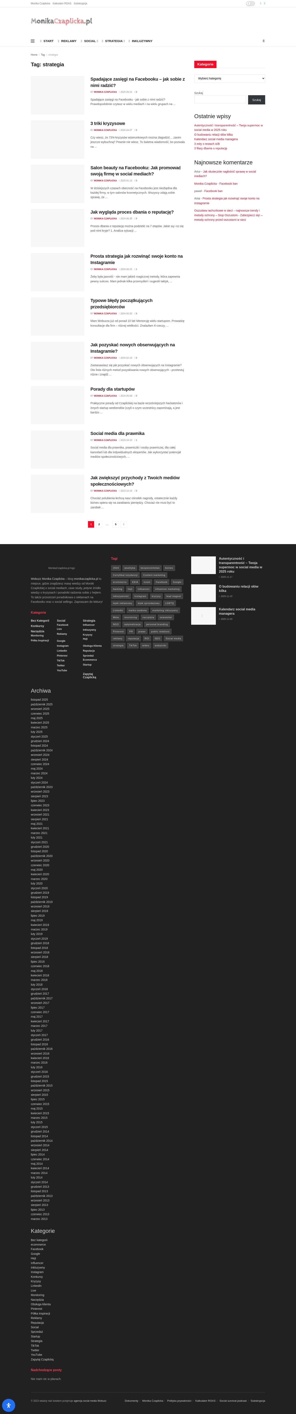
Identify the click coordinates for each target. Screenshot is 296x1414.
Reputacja (89, 650)
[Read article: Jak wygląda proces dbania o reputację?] (57, 228)
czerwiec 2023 (40, 805)
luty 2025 (37, 731)
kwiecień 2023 (40, 810)
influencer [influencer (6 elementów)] (144, 589)
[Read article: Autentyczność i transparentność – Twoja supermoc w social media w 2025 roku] (203, 565)
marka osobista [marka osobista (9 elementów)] (138, 610)
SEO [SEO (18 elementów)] (157, 638)
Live (59, 629)
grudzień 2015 (40, 1076)
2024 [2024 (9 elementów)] (116, 568)
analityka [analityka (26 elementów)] (129, 568)
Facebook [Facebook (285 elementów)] (161, 582)
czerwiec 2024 (40, 764)
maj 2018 (37, 970)
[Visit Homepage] (61, 21)
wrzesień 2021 (40, 814)
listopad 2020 (39, 851)
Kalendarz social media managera (216, 139)
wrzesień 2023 (40, 791)
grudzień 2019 (40, 892)
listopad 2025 (39, 699)
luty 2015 (37, 1122)
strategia (53, 54)
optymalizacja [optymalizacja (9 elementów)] (132, 624)
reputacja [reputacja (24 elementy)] (133, 638)
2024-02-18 (125, 358)
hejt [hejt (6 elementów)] (130, 589)
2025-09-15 (125, 92)
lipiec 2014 (38, 1154)
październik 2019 (42, 902)
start (46, 41)
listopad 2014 (39, 1136)
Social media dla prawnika (117, 433)
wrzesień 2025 (40, 708)
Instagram (63, 645)
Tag (43, 54)
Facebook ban (228, 183)
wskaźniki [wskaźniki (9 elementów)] (160, 645)
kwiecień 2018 (40, 975)
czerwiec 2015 (40, 1104)
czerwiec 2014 (40, 1159)
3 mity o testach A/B (207, 143)
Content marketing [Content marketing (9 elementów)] (154, 575)
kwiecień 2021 (40, 828)
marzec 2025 (39, 727)
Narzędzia (37, 631)
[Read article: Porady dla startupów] (57, 405)
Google (61, 641)
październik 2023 (42, 787)
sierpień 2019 (39, 911)
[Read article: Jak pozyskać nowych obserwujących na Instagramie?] (57, 361)
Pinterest (62, 655)
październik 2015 (42, 1085)
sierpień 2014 (39, 1150)
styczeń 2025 (39, 736)
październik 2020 (42, 856)
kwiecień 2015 (40, 1113)
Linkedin (62, 650)
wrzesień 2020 (40, 860)
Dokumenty (131, 1400)
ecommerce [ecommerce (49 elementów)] (120, 582)
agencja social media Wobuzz (90, 1400)
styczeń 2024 (39, 782)
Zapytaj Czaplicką (89, 675)
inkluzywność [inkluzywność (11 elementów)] (121, 596)
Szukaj (198, 93)
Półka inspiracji (40, 640)
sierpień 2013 (39, 1205)
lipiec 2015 (38, 1099)
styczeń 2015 (39, 1127)
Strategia (112, 41)
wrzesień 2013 (40, 1200)
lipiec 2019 (38, 915)
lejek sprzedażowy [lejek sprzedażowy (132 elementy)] (149, 603)
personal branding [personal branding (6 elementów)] (157, 624)
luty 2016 (37, 1067)
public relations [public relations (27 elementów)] (160, 631)
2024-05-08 (125, 396)
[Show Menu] (33, 41)
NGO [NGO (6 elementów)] (116, 624)
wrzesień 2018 (40, 952)
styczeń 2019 (39, 938)
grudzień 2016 (40, 1039)
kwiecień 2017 (40, 1021)
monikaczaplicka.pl (86, 578)
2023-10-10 (125, 440)
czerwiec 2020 (40, 865)
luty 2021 (37, 837)
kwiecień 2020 (40, 874)
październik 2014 (42, 1140)
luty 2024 (37, 777)
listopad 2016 (39, 1044)
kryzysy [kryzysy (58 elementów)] (156, 596)
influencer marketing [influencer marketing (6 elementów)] (167, 589)
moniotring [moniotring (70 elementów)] (130, 617)
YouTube (62, 670)
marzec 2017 (39, 1025)
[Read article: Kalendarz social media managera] (203, 616)
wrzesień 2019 (40, 906)
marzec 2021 (39, 833)
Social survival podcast (233, 1400)
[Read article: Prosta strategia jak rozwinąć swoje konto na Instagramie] (57, 272)
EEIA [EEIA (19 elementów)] (135, 582)
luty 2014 (37, 1177)
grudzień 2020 (40, 846)
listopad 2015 (39, 1081)
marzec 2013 (39, 1219)
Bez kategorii (40, 620)
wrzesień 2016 (40, 1053)
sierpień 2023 (39, 796)
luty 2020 (37, 883)
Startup (87, 664)
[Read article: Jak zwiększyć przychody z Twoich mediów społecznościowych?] (57, 494)
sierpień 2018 (39, 957)
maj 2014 (37, 1163)
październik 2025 (42, 704)
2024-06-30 (125, 218)
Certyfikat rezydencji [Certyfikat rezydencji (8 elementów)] (125, 575)
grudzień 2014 (40, 1131)
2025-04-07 (125, 130)
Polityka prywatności (179, 1400)
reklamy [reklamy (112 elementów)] (118, 638)
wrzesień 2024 (40, 754)
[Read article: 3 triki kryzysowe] (57, 139)
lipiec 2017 (38, 1007)
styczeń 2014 (39, 1182)
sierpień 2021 (39, 819)
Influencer (89, 624)
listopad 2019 (39, 897)
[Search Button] (263, 41)
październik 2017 (42, 998)
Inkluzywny (140, 41)
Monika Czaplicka (40, 3)
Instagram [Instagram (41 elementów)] (140, 596)
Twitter (61, 665)
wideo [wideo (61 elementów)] (145, 645)
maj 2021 (37, 823)
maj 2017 (37, 1016)
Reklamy (67, 41)
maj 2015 (37, 1108)
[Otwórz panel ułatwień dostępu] (8, 1405)
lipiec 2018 (38, 961)
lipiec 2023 (38, 800)
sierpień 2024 (39, 759)
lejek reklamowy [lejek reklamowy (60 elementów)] (122, 603)
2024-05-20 (125, 313)
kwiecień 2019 (40, 925)
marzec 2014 (39, 1173)
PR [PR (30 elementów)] (131, 631)
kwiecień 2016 (40, 1058)
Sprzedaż (88, 655)
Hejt (85, 638)
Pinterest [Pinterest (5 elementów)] (118, 631)
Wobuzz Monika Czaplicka (48, 578)
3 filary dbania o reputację (210, 148)
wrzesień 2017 (40, 1002)
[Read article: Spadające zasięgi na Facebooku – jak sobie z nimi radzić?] (57, 95)
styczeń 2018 (39, 989)
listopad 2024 (39, 745)
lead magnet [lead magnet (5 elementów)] (173, 596)
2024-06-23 (125, 269)
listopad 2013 (39, 1191)
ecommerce (90, 659)
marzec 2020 (39, 879)
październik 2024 (42, 750)
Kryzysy (87, 634)
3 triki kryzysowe (107, 123)
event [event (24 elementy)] (147, 582)
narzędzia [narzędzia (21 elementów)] (148, 617)
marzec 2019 (39, 929)
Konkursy (37, 626)
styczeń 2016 (39, 1071)
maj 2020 (37, 869)
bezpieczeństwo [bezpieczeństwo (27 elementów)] (150, 568)
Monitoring (37, 635)
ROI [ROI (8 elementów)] (147, 638)
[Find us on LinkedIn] (264, 3)
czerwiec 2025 (40, 713)
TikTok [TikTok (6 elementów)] (133, 645)
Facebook (62, 624)
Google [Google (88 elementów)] (177, 582)
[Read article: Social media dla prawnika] (57, 449)
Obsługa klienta (92, 645)
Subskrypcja (80, 3)
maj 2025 (37, 718)
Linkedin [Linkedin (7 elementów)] (118, 610)
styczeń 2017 (39, 1035)
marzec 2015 (39, 1117)
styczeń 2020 (39, 888)
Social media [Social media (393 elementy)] (173, 638)
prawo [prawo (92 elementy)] (142, 631)
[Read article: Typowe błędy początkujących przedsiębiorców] (57, 316)
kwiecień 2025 (40, 722)
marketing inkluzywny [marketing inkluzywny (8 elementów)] (165, 610)
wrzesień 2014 (40, 1145)
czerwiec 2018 (40, 966)
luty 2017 (37, 1030)
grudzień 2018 (40, 943)
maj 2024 (37, 768)
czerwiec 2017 (40, 1012)
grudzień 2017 (40, 993)
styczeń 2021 (39, 842)
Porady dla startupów (112, 389)
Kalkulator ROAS (62, 3)
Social (88, 41)
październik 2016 (42, 1048)
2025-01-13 (125, 180)
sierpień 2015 (39, 1094)
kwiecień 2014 (40, 1168)
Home (34, 54)
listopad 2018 (39, 948)
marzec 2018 (39, 980)
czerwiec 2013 (40, 1214)
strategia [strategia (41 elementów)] (118, 645)
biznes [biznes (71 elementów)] (169, 568)
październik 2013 (42, 1196)
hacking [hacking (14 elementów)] (117, 589)
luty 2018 (37, 984)
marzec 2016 (39, 1062)
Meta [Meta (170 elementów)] (116, 617)
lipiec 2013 (38, 1209)
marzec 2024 (39, 773)
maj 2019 (37, 920)
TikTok (61, 660)
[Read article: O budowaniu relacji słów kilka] (203, 593)
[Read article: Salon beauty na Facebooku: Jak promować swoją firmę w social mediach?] (57, 184)
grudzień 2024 (40, 741)
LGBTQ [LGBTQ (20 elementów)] (169, 603)
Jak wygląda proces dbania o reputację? (132, 212)
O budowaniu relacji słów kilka (213, 134)
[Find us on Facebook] (260, 3)
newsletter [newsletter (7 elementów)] (166, 617)
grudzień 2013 (40, 1186)
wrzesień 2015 (40, 1090)
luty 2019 (37, 934)
